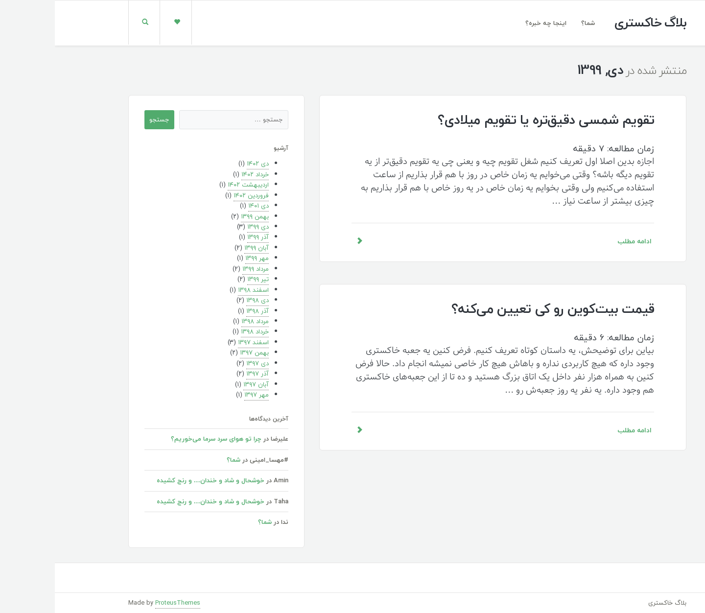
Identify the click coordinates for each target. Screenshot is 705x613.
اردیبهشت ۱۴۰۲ (193, 184)
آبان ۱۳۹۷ (201, 384)
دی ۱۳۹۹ (203, 226)
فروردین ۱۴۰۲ (196, 195)
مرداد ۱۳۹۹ (201, 268)
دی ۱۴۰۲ (203, 163)
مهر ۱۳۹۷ (201, 394)
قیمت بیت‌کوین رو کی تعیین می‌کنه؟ (498, 308)
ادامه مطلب (448, 241)
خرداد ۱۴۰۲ (200, 174)
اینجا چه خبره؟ (491, 23)
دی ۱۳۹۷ (202, 363)
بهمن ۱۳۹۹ (200, 216)
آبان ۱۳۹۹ (201, 247)
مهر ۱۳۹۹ (202, 258)
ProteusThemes (122, 602)
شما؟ (533, 23)
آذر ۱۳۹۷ (202, 373)
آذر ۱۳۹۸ (202, 311)
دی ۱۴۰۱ (203, 205)
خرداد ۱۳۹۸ (200, 331)
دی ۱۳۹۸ (202, 300)
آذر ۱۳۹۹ (203, 237)
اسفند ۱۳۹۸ (198, 289)
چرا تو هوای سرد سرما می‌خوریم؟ (161, 438)
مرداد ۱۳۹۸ (200, 321)
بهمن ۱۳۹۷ (199, 352)
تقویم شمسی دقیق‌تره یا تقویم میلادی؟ (491, 119)
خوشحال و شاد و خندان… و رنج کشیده (156, 480)
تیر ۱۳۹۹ (203, 279)
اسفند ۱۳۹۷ (198, 342)
